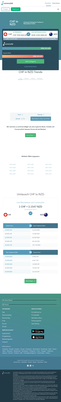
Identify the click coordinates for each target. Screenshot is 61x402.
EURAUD (13, 164)
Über (3, 312)
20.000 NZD (8, 260)
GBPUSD (30, 167)
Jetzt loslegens (30, 61)
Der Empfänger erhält (38, 32)
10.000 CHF (8, 230)
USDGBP (12, 171)
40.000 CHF (8, 241)
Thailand (16, 353)
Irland (54, 349)
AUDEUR (48, 174)
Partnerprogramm (36, 321)
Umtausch (5, 342)
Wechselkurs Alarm (36, 318)
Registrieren (15, 9)
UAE (21, 353)
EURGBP (13, 174)
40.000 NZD (8, 268)
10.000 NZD (8, 256)
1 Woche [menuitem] (26, 78)
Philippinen (32, 351)
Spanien (4, 353)
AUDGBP (30, 164)
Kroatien (17, 349)
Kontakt (4, 326)
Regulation (34, 362)
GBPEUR (48, 167)
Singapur (43, 351)
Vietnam (48, 353)
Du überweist (17, 32)
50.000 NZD (8, 272)
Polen (38, 351)
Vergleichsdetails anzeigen (30, 66)
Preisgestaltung (6, 336)
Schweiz (10, 353)
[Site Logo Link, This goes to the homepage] (7, 3)
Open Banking (35, 324)
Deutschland (36, 349)
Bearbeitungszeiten (7, 339)
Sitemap (45, 362)
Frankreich (29, 349)
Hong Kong (44, 349)
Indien (50, 349)
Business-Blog (6, 318)
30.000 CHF (8, 237)
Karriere (4, 324)
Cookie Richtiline (24, 362)
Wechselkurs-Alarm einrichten (41, 119)
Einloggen (5, 9)
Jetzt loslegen (30, 135)
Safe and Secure (40, 362)
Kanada (11, 349)
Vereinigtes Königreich (30, 353)
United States (40, 353)
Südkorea (50, 351)
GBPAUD (30, 171)
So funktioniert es (36, 312)
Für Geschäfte (35, 315)
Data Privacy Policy (17, 362)
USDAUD (12, 167)
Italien (4, 351)
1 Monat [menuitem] (32, 78)
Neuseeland (25, 351)
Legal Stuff (30, 362)
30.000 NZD (8, 264)
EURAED (30, 174)
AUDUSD (48, 171)
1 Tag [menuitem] (20, 78)
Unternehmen (56, 3)
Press (3, 321)
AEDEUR (48, 164)
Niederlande (17, 351)
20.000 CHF (8, 234)
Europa (22, 349)
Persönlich (48, 3)
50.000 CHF (8, 245)
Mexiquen (9, 351)
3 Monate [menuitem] (39, 78)
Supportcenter (6, 333)
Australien (5, 349)
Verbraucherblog (6, 315)
